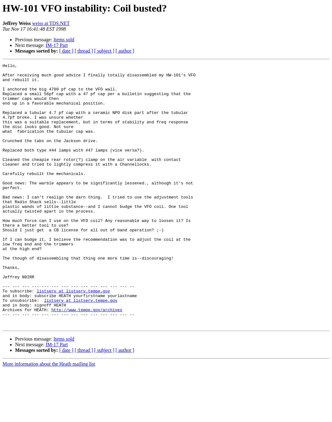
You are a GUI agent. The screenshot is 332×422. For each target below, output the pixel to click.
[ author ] (125, 51)
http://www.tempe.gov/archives (86, 359)
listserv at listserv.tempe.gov (73, 337)
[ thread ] (84, 51)
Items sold (64, 39)
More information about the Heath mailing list (49, 416)
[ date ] (66, 51)
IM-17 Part (57, 45)
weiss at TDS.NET (51, 23)
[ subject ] (104, 51)
